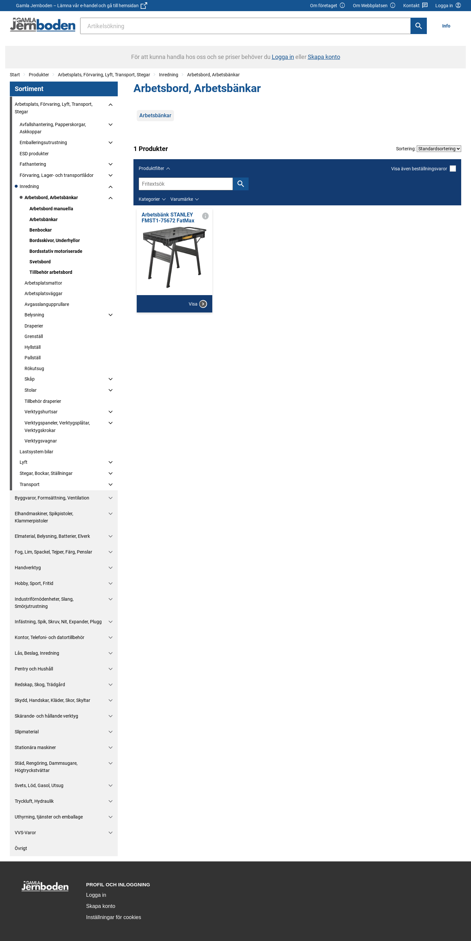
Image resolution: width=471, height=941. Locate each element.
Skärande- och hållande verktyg (46, 716)
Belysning (34, 314)
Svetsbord (40, 261)
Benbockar (40, 230)
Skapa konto (100, 906)
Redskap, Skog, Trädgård (40, 684)
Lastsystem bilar (36, 451)
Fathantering (33, 164)
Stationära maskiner (35, 747)
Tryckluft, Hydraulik (34, 801)
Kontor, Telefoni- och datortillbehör (49, 637)
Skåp (30, 379)
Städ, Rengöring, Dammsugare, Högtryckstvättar (46, 767)
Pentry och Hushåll (34, 668)
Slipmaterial (27, 731)
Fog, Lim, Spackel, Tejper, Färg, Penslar (53, 552)
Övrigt (21, 848)
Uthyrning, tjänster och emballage (49, 816)
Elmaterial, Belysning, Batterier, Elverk (52, 536)
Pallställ (33, 357)
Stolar (31, 390)
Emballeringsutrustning (43, 142)
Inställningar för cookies (113, 917)
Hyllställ (33, 347)
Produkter (39, 74)
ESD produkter (34, 153)
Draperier (34, 326)
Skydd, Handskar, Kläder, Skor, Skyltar (52, 700)
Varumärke (181, 199)
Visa (198, 304)
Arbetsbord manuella (51, 208)
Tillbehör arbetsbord (50, 272)
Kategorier (149, 199)
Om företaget (327, 5)
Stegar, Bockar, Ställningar (46, 473)
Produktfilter (151, 168)
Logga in (96, 895)
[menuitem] (448, 26)
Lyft (23, 462)
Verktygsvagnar (41, 440)
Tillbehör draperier (43, 401)
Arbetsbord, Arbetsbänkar (213, 74)
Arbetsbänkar (43, 219)
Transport (30, 484)
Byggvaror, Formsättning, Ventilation (52, 497)
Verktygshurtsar (41, 411)
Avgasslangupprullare (47, 304)
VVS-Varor (25, 832)
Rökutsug (34, 368)
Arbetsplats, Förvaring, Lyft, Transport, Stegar (104, 74)
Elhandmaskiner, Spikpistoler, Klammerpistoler (44, 517)
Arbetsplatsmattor (43, 283)
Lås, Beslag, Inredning (37, 653)
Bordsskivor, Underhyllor (54, 240)
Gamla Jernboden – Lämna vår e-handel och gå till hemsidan (81, 5)
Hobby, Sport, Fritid (34, 583)
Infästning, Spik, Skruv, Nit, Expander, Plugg (58, 621)
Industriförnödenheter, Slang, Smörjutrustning (44, 602)
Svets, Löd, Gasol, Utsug (39, 785)
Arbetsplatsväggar (43, 293)
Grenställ (34, 336)
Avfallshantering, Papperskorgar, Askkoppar (53, 128)
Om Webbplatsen (374, 5)
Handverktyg (28, 567)
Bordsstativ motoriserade (55, 251)
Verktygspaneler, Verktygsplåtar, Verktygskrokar (57, 426)
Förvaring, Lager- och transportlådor (57, 175)
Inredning (168, 74)
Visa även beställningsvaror (423, 168)
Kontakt (415, 5)
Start (15, 74)
